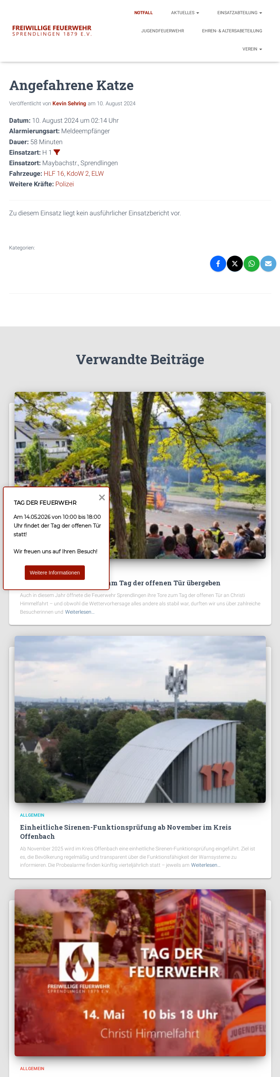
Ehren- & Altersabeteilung (232, 30)
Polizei (64, 184)
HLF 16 (54, 173)
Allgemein (32, 815)
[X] (235, 264)
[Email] (268, 264)
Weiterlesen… (80, 612)
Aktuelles (185, 12)
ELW (97, 173)
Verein (252, 49)
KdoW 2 (78, 173)
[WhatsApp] (252, 264)
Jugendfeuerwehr (162, 30)
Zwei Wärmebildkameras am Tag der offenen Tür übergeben (120, 582)
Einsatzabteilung (239, 12)
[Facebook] (218, 264)
